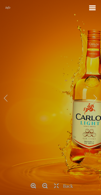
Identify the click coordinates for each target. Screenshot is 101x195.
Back (68, 186)
